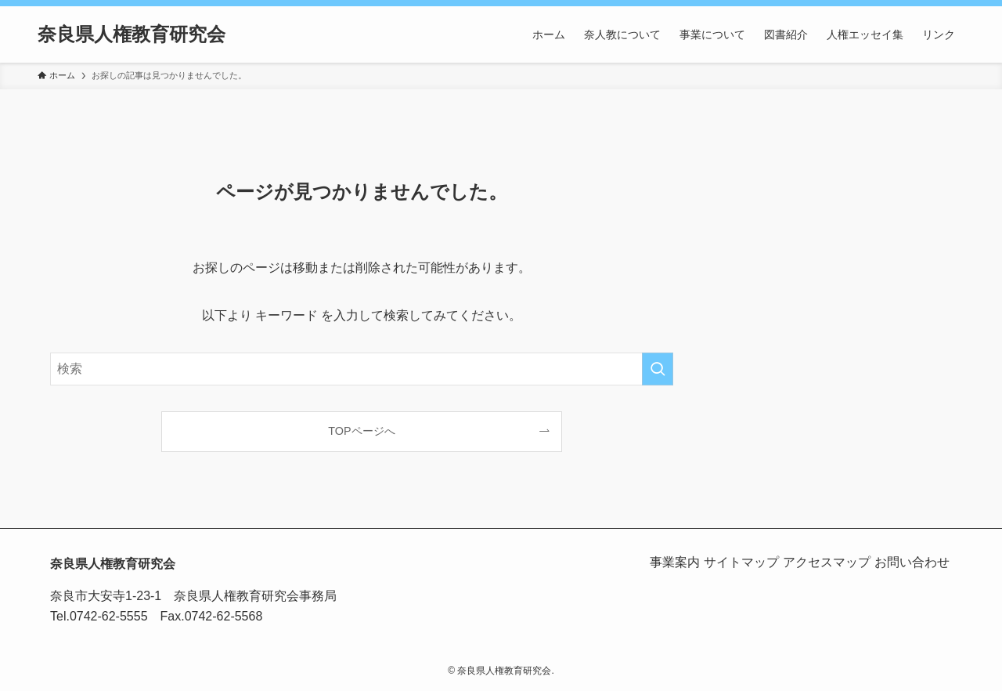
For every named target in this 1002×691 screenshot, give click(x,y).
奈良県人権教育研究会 (131, 34)
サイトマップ (720, 562)
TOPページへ (361, 431)
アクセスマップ (814, 562)
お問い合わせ (908, 562)
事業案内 (645, 562)
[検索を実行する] (657, 369)
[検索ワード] (361, 369)
